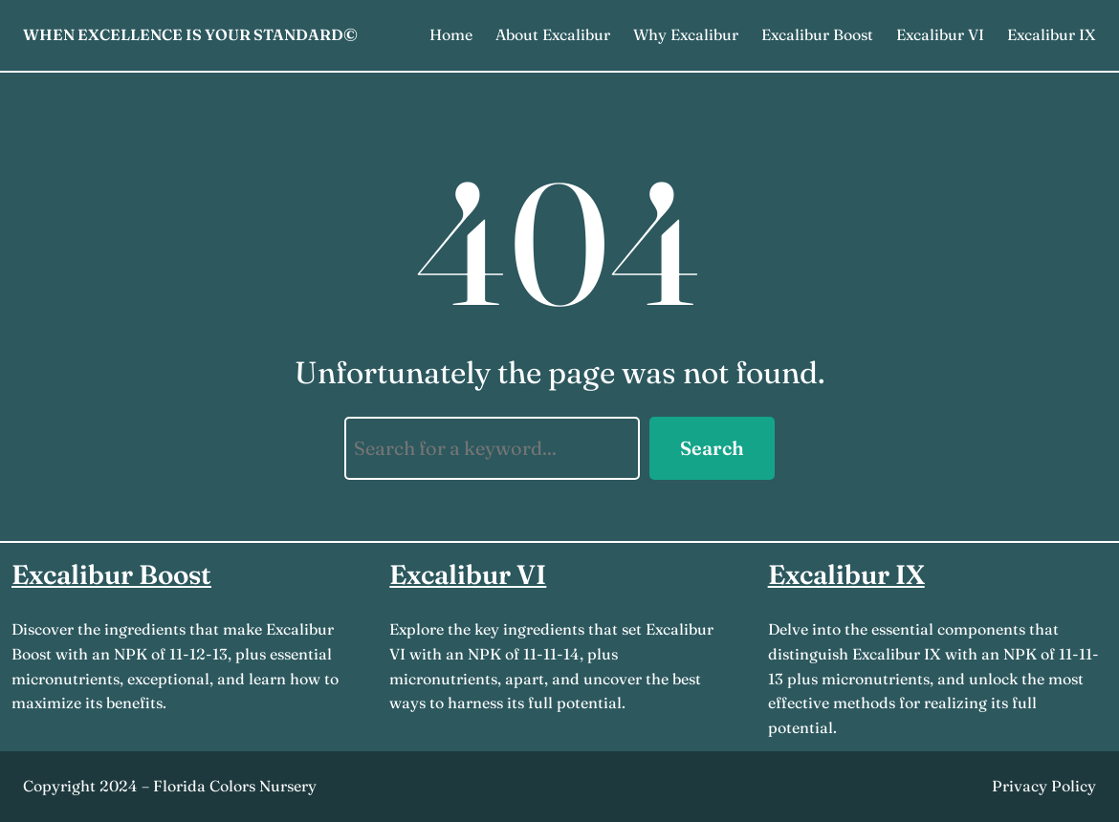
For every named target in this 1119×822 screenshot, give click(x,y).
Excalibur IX (846, 574)
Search (712, 448)
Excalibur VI (467, 574)
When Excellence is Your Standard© (190, 34)
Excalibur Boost (111, 574)
